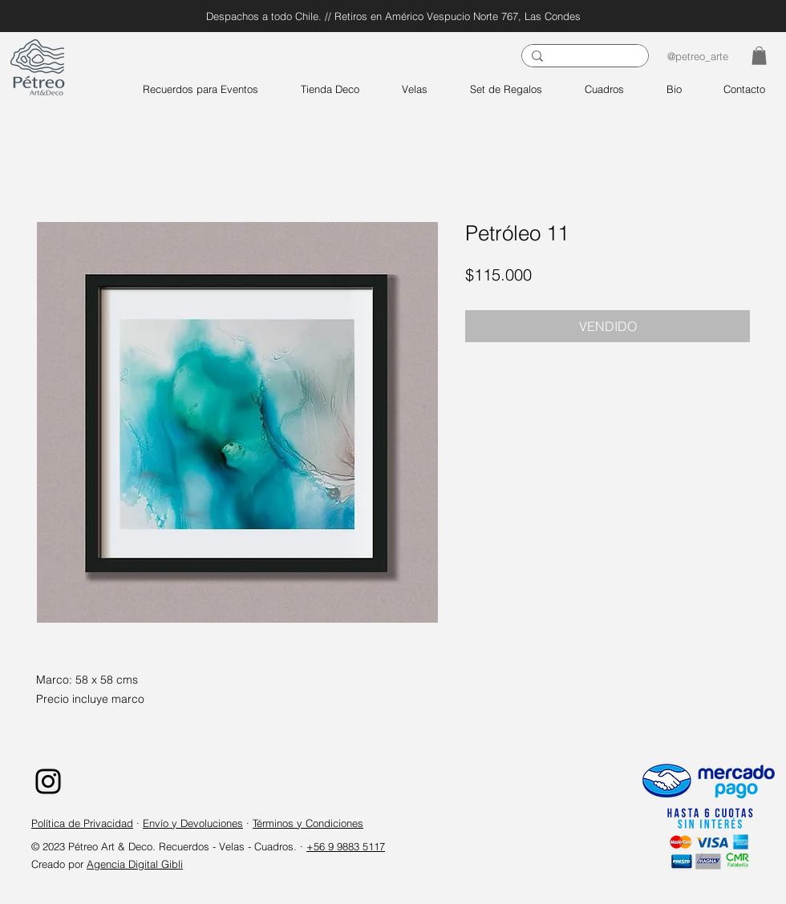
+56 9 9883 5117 (345, 846)
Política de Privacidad (82, 823)
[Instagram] (48, 781)
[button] (759, 55)
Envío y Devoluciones (193, 823)
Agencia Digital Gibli (135, 864)
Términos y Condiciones (308, 823)
